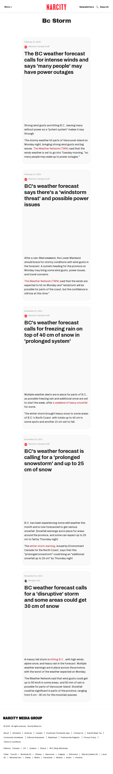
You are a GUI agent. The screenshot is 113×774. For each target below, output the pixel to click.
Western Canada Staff (39, 47)
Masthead (52, 737)
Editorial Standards (36, 737)
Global (43, 748)
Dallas (28, 758)
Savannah (47, 758)
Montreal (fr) (26, 754)
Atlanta (59, 758)
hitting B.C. (57, 659)
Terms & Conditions (12, 742)
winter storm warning (42, 546)
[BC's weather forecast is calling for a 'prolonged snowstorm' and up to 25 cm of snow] (56, 497)
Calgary (61, 754)
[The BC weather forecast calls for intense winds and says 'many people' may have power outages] (56, 100)
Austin (69, 758)
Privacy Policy (90, 737)
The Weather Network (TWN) (51, 148)
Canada (15, 748)
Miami (37, 758)
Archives (28, 733)
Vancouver (49, 754)
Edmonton (73, 754)
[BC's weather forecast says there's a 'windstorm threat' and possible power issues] (56, 232)
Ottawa (38, 754)
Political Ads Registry (70, 737)
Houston (79, 758)
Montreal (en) (15, 758)
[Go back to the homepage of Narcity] (56, 7)
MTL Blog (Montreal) (59, 748)
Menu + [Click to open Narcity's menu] (8, 7)
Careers (39, 733)
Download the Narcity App (58, 733)
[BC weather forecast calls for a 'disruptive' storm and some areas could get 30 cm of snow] (56, 634)
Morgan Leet (34, 581)
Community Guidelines (14, 737)
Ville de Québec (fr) (90, 754)
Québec (32, 748)
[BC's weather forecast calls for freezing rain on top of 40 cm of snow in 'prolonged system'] (56, 369)
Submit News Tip (94, 733)
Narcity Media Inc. (35, 726)
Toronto (13, 754)
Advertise (17, 733)
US (24, 748)
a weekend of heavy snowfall (70, 402)
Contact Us (78, 733)
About (6, 733)
